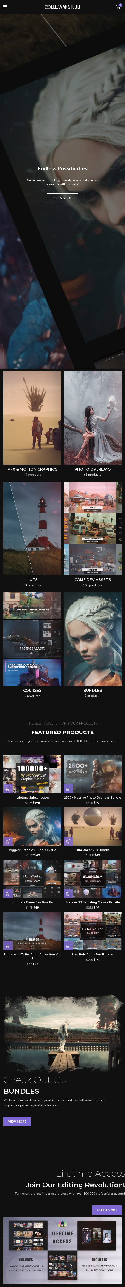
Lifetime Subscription (32, 643)
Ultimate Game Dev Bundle (32, 747)
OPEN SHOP (62, 121)
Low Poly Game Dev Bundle (92, 800)
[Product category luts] (32, 381)
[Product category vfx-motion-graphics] (32, 271)
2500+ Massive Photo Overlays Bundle (92, 643)
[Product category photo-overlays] (93, 271)
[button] (8, 634)
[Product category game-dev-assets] (93, 381)
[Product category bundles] (93, 492)
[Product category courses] (32, 492)
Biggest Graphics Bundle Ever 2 (32, 695)
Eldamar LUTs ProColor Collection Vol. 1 (32, 802)
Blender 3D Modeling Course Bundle (92, 747)
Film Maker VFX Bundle (93, 695)
